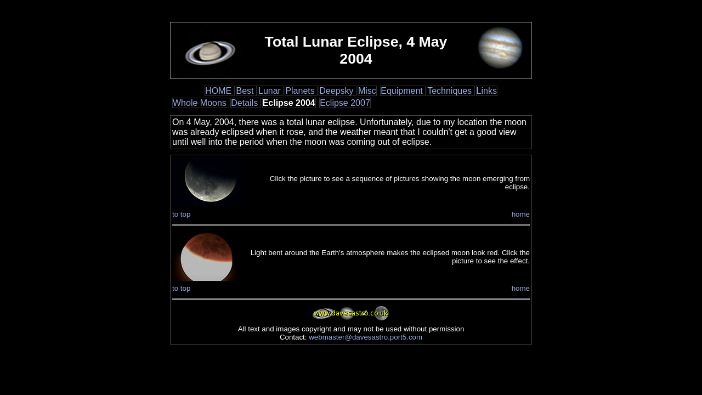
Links (487, 90)
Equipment (403, 90)
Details (245, 103)
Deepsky (337, 90)
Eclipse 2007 (345, 103)
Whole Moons (201, 103)
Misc (367, 90)
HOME (219, 90)
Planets (301, 90)
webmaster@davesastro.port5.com (365, 337)
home (521, 214)
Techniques (450, 90)
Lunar (270, 90)
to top (181, 214)
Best (246, 90)
